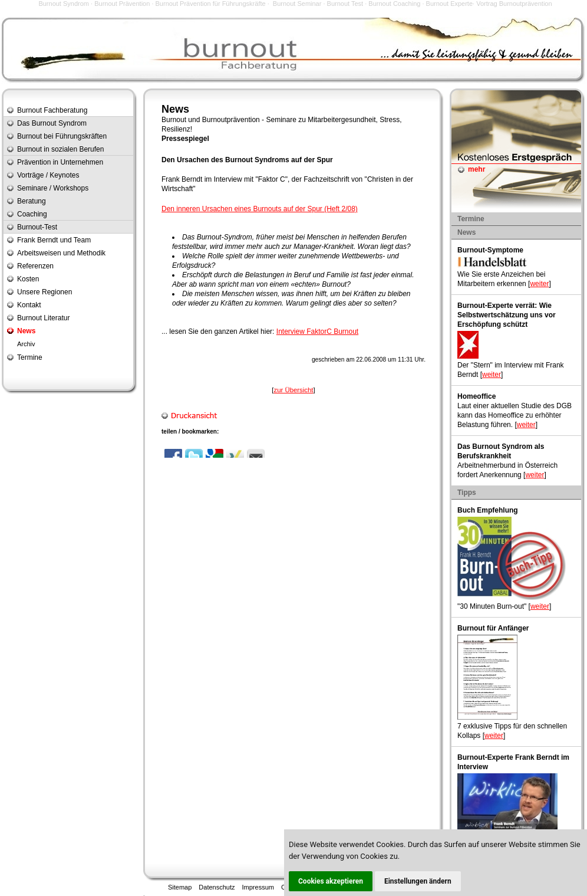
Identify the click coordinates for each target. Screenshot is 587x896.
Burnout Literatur (43, 318)
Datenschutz (217, 887)
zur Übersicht (293, 389)
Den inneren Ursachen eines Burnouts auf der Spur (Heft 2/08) (259, 209)
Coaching (32, 214)
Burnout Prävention (122, 3)
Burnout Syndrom (63, 3)
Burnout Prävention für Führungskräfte (211, 3)
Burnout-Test (37, 227)
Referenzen (35, 266)
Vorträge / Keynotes (48, 175)
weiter (539, 284)
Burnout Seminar (297, 3)
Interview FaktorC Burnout (317, 331)
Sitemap (180, 887)
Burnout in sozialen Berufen (60, 149)
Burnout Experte (449, 3)
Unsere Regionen (44, 292)
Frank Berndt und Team (54, 240)
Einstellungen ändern (417, 881)
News (26, 331)
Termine (29, 357)
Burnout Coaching (394, 3)
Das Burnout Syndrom (52, 123)
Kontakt (29, 305)
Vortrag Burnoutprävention (514, 3)
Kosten (28, 279)
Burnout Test (345, 3)
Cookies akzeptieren (330, 881)
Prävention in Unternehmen (60, 162)
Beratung (31, 201)
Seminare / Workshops (52, 188)
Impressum (258, 887)
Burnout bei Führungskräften (62, 136)
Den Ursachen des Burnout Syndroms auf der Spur (247, 160)
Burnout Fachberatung (52, 110)
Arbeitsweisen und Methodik (61, 253)
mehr (476, 169)
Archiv (26, 343)
